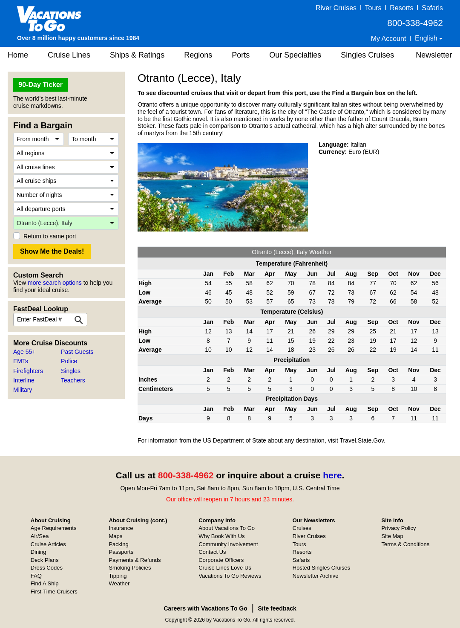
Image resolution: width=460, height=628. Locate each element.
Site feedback (277, 608)
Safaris (432, 8)
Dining (38, 552)
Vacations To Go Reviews (229, 576)
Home (18, 55)
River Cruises (336, 8)
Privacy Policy (399, 528)
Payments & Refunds (135, 560)
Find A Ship (45, 583)
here (332, 475)
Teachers (73, 380)
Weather (119, 583)
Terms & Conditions (406, 544)
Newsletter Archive (316, 576)
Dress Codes (47, 567)
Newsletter (434, 55)
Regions (198, 55)
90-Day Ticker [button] (40, 84)
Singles (70, 371)
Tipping (117, 576)
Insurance (121, 528)
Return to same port (49, 236)
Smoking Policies (130, 567)
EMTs (20, 361)
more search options (55, 282)
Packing (118, 544)
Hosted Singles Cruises (321, 567)
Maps (115, 536)
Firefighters (28, 371)
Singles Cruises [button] (367, 55)
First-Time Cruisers (54, 591)
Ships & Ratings (137, 55)
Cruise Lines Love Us (224, 567)
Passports (121, 552)
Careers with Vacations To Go (205, 608)
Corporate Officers (221, 560)
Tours (373, 8)
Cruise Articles (48, 544)
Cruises (302, 528)
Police (69, 361)
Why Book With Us (221, 536)
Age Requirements (54, 528)
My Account (388, 38)
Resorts (401, 8)
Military (22, 389)
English (427, 38)
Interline (23, 380)
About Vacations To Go (226, 528)
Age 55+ (24, 351)
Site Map (392, 536)
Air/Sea (40, 536)
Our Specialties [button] (295, 55)
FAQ (36, 576)
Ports (241, 55)
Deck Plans (45, 560)
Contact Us (212, 552)
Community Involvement (228, 544)
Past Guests (77, 351)
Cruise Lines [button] (69, 55)
